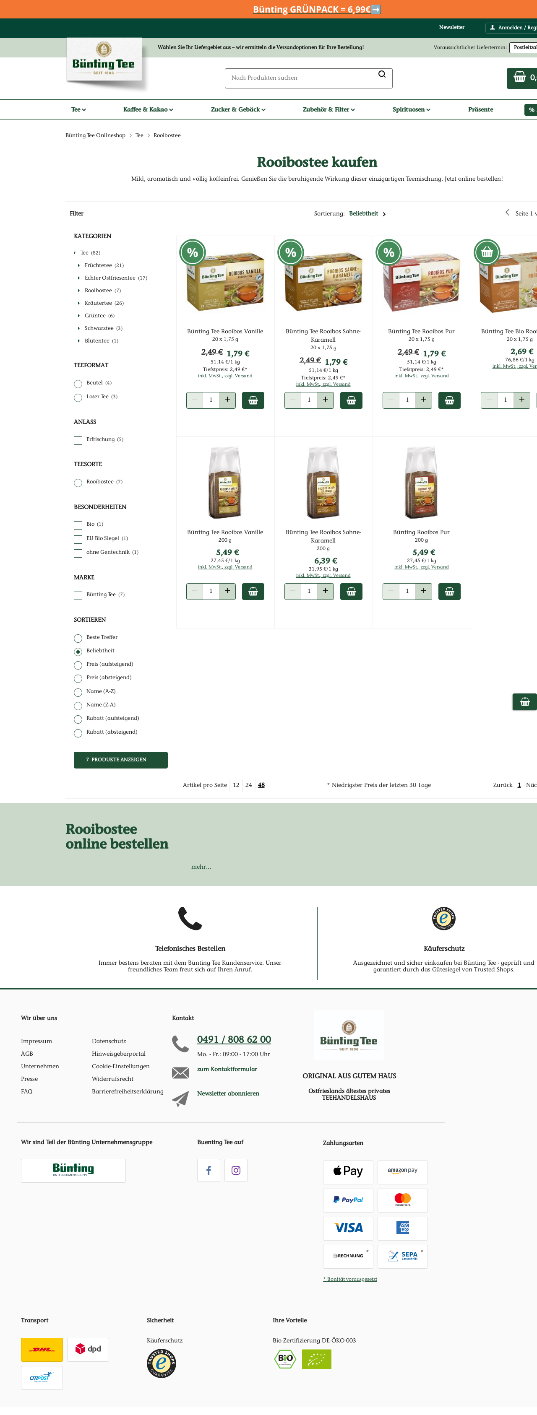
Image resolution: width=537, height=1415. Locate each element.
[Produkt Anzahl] (222, 405)
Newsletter (451, 27)
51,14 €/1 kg (236, 366)
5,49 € (238, 556)
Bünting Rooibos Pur (426, 537)
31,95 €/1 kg (331, 573)
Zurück (503, 786)
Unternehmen (40, 1067)
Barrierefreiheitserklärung (128, 1092)
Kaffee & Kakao (148, 109)
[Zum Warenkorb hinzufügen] (264, 404)
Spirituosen (411, 109)
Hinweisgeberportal (119, 1054)
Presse (29, 1080)
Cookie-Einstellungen (121, 1067)
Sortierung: (350, 214)
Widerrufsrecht (112, 1080)
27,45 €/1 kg (236, 565)
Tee (78, 109)
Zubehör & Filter (329, 109)
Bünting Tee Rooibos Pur (426, 336)
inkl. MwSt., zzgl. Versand (236, 380)
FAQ (26, 1092)
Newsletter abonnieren (228, 1094)
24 (248, 786)
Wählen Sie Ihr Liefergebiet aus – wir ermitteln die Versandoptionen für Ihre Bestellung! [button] (261, 47)
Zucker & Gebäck (238, 109)
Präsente (480, 109)
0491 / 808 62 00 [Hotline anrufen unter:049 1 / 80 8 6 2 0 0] (234, 1040)
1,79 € (248, 358)
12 (236, 786)
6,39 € (333, 565)
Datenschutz (109, 1042)
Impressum (36, 1042)
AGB (27, 1054)
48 (261, 786)
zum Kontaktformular (227, 1070)
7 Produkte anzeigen (116, 760)
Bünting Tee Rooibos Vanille (236, 336)
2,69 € (523, 356)
